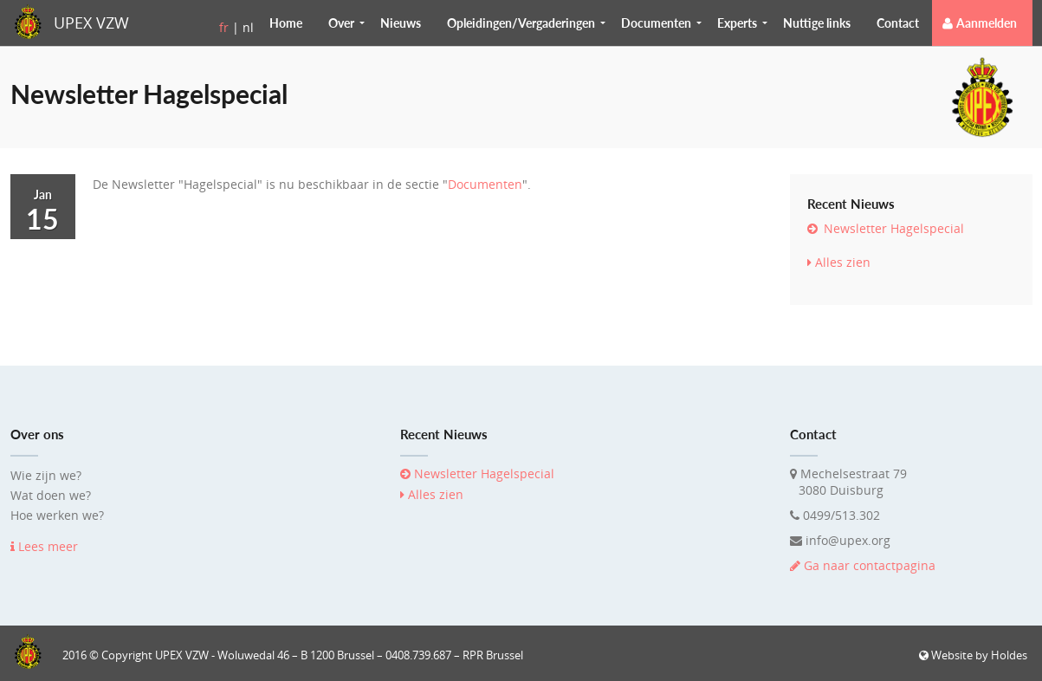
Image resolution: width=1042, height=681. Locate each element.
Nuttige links (817, 23)
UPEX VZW (91, 22)
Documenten (485, 184)
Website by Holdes (973, 655)
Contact (898, 23)
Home (285, 23)
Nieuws (400, 23)
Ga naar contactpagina (862, 565)
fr (224, 27)
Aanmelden (986, 23)
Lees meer (44, 546)
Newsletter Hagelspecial (885, 228)
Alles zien (838, 262)
